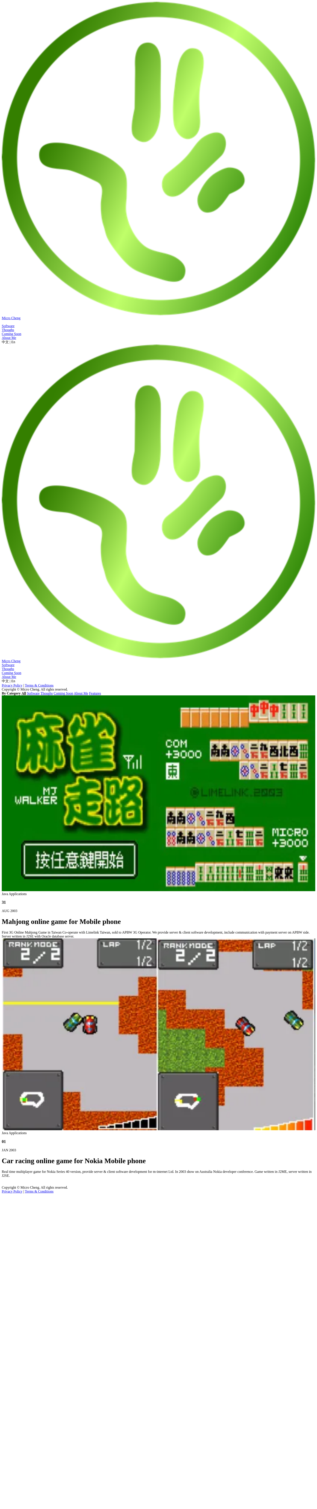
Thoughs (47, 693)
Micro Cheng (11, 318)
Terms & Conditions (39, 685)
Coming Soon (63, 693)
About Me (81, 693)
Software (33, 693)
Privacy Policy (12, 685)
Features (95, 693)
